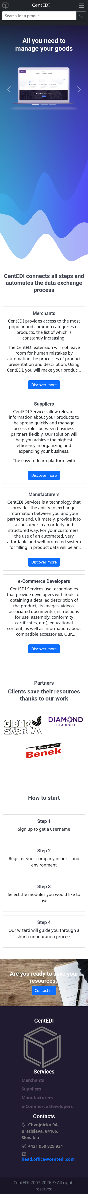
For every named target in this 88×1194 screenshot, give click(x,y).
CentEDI (41, 5)
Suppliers (31, 1089)
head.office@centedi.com (48, 1159)
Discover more (44, 384)
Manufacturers (37, 1097)
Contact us (44, 990)
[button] (9, 89)
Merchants (33, 1080)
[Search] (39, 15)
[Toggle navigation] (81, 5)
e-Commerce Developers (47, 1106)
